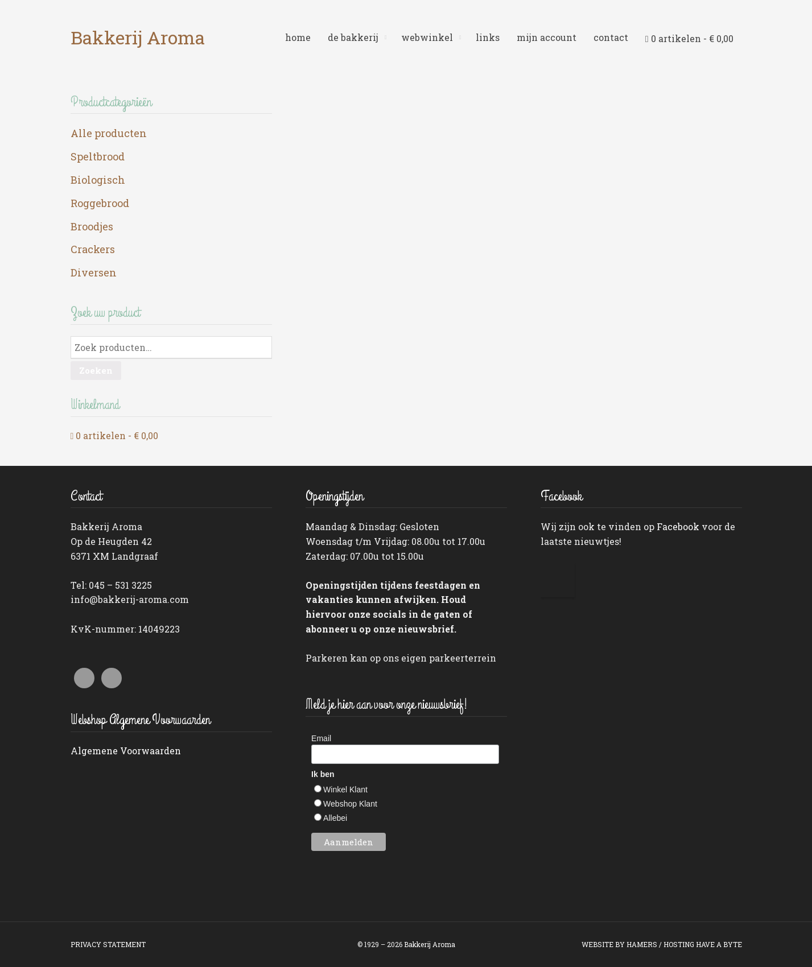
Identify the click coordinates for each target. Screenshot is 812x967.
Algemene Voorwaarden (126, 751)
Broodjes (92, 226)
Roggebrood (100, 203)
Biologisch (98, 180)
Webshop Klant (350, 803)
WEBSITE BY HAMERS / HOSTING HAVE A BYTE (662, 944)
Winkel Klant (345, 789)
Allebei (335, 818)
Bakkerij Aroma (138, 37)
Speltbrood (98, 156)
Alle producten (109, 133)
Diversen (94, 272)
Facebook (678, 526)
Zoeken (96, 370)
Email (321, 738)
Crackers (93, 249)
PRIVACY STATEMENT (108, 944)
